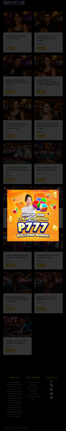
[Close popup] (59, 190)
